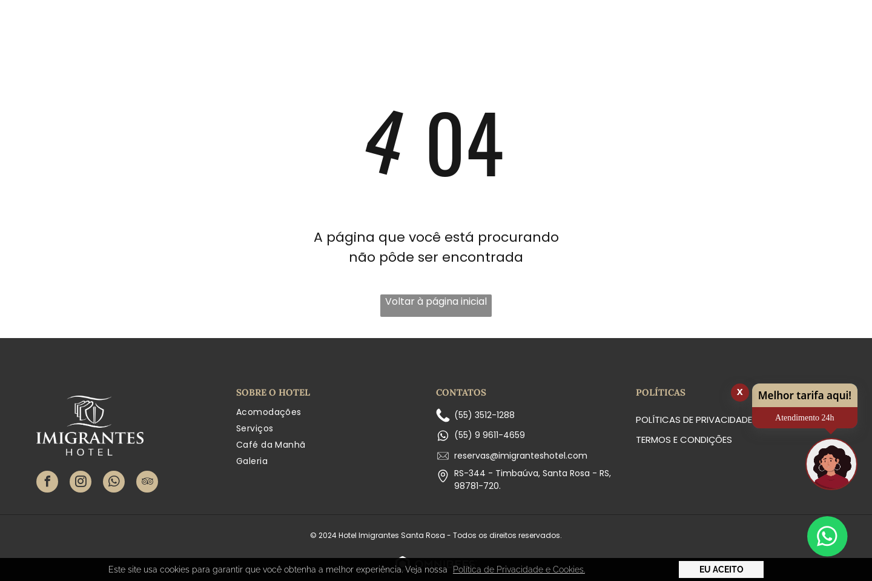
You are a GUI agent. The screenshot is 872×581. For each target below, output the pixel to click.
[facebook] (47, 483)
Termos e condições (684, 439)
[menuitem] (256, 46)
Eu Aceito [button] (721, 569)
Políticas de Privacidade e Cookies (718, 419)
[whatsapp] (114, 483)
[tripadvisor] (147, 483)
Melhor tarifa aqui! (804, 395)
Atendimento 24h (804, 417)
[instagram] (80, 483)
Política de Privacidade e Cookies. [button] (519, 569)
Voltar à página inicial (436, 301)
